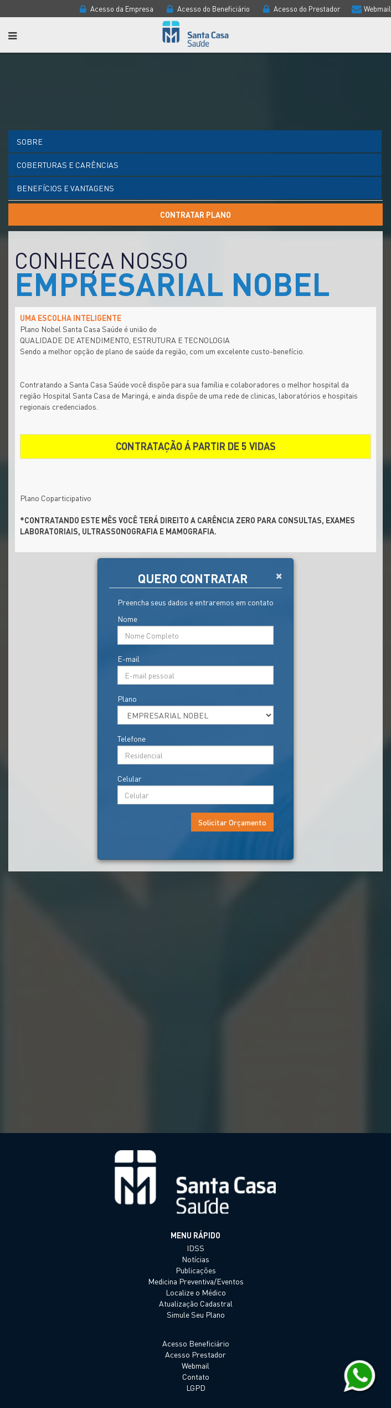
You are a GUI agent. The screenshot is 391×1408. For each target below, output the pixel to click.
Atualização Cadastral (196, 1303)
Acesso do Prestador (300, 8)
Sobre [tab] (30, 141)
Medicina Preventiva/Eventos (196, 1281)
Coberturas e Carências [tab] (68, 165)
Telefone (131, 738)
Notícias (195, 1259)
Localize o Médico (196, 1292)
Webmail (370, 8)
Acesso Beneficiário (195, 1343)
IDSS (195, 1248)
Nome (127, 619)
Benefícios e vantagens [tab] (65, 188)
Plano (127, 698)
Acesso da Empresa (114, 8)
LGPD (195, 1387)
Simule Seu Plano (196, 1314)
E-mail (128, 659)
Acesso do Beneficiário (206, 8)
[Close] (279, 574)
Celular (129, 778)
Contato (195, 1376)
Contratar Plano (195, 215)
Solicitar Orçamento (232, 822)
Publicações (196, 1270)
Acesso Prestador (195, 1354)
